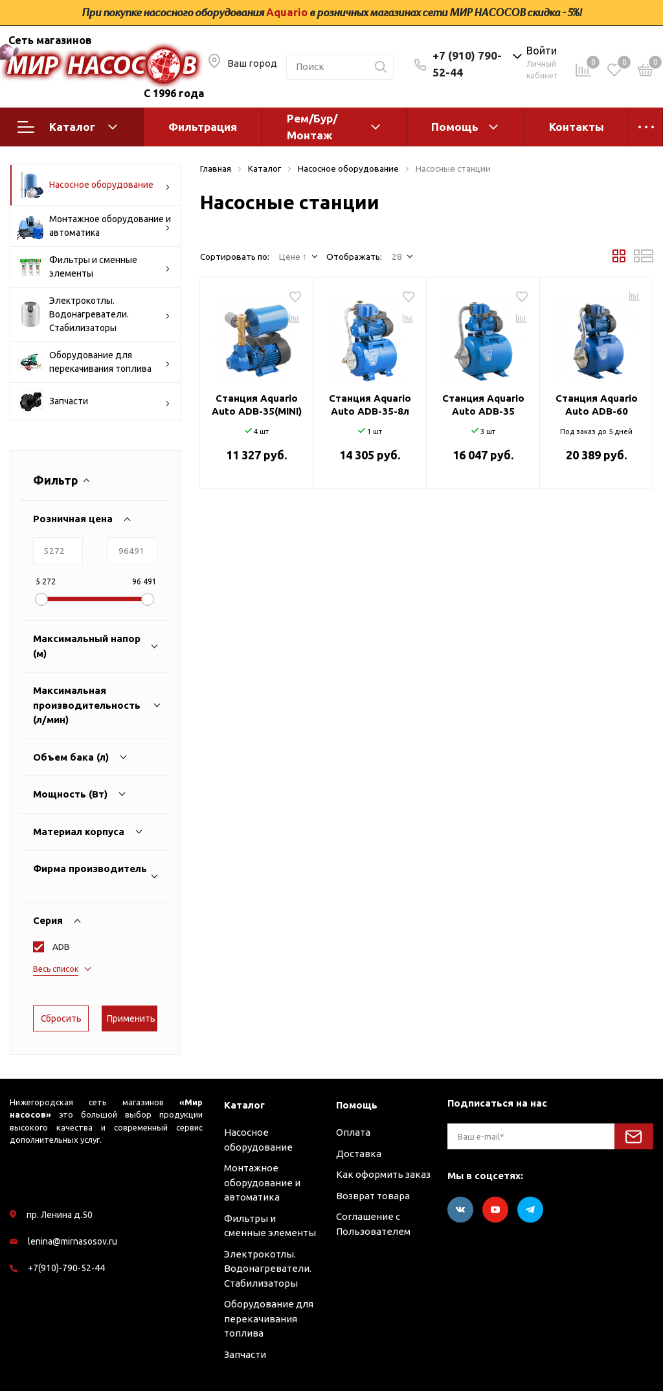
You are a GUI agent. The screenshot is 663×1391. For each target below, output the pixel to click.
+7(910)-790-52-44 (66, 1268)
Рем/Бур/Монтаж (312, 126)
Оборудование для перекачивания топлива (93, 362)
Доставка (358, 1153)
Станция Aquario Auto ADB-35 (483, 405)
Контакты (576, 127)
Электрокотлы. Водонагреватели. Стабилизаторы (93, 314)
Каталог (67, 127)
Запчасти (93, 401)
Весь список (55, 969)
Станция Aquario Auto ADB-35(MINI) (257, 405)
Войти (541, 50)
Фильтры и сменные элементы (93, 267)
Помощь (454, 127)
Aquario (287, 12)
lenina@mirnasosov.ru (72, 1241)
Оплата (353, 1132)
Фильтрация (202, 127)
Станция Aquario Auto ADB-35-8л (370, 405)
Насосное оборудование (93, 185)
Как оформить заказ (383, 1174)
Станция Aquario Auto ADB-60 (597, 405)
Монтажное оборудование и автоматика (94, 226)
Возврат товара (373, 1195)
